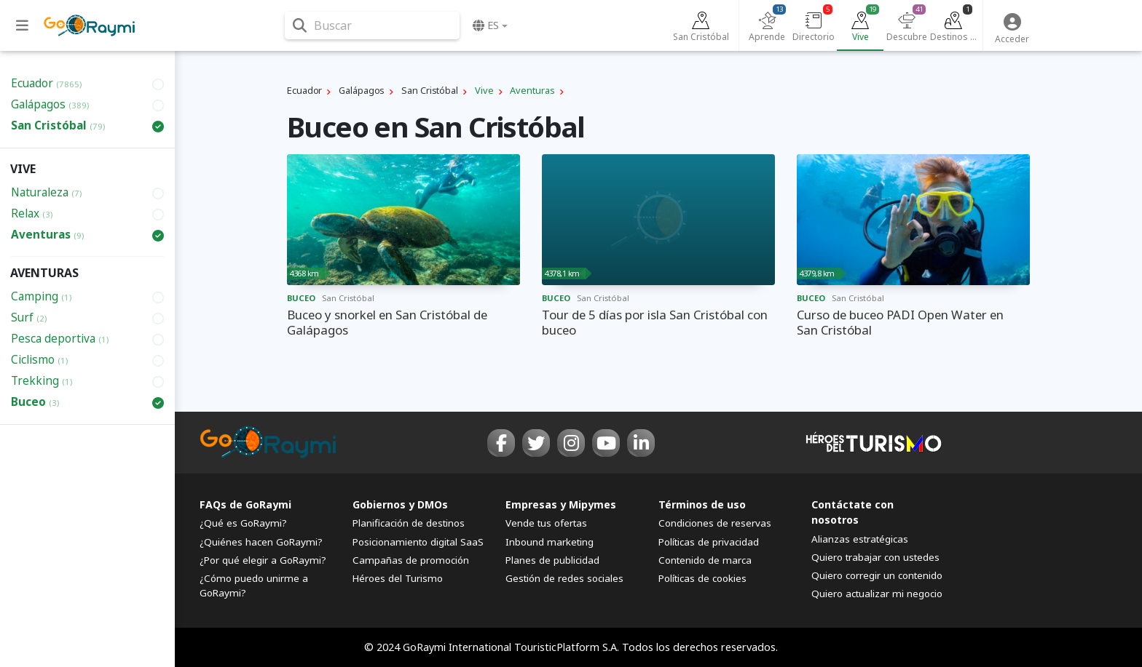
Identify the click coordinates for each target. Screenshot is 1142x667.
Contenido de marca (705, 560)
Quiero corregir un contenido (876, 575)
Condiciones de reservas (714, 523)
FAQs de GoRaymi (245, 504)
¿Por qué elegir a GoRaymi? (263, 560)
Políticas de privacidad (708, 541)
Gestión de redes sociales (564, 578)
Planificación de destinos (409, 523)
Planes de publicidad (552, 560)
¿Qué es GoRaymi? (243, 523)
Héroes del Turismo (398, 578)
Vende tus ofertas (546, 523)
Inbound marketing (549, 541)
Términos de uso (702, 504)
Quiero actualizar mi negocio (876, 593)
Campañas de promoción (411, 560)
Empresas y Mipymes (560, 504)
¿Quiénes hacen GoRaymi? (261, 541)
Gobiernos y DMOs (400, 504)
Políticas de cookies (702, 578)
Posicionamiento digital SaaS (418, 541)
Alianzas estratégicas (859, 539)
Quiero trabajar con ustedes (875, 557)
